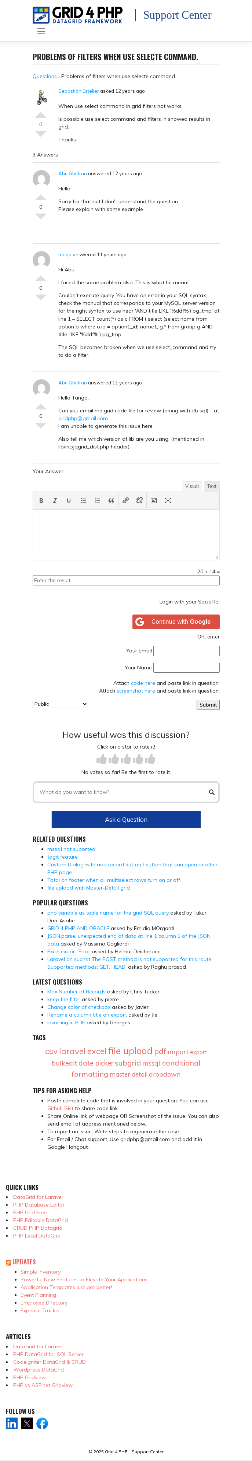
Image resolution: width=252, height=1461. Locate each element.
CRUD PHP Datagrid (37, 1228)
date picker (95, 1063)
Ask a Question (126, 819)
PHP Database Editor (39, 1204)
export (198, 1052)
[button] (41, 500)
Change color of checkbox (78, 1007)
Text (211, 486)
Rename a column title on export (87, 1014)
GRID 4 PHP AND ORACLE (78, 928)
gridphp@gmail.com (83, 418)
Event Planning (38, 1295)
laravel (72, 1051)
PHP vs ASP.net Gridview (43, 1385)
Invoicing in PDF (66, 1022)
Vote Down (41, 137)
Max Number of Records (76, 991)
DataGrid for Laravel (38, 1197)
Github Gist (60, 1108)
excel (97, 1051)
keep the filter (63, 999)
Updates (24, 1261)
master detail (128, 1074)
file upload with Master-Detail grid (88, 887)
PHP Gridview (29, 1377)
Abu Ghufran (72, 173)
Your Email (139, 650)
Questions (45, 76)
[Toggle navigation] (41, 31)
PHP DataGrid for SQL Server (48, 1354)
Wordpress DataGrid (38, 1369)
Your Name (138, 667)
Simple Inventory (41, 1271)
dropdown (164, 1074)
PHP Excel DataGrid (37, 1235)
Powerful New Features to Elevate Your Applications (84, 1279)
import (178, 1052)
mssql (151, 1063)
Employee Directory (44, 1302)
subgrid (128, 1062)
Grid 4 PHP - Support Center (134, 1451)
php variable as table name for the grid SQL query (108, 912)
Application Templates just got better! (66, 1287)
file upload (130, 1050)
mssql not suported (71, 849)
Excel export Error (68, 951)
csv (51, 1051)
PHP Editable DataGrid (40, 1220)
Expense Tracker (40, 1310)
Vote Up (41, 112)
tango (65, 254)
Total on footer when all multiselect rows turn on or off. (114, 880)
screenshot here (136, 690)
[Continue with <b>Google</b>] (176, 622)
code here (143, 683)
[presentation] (41, 500)
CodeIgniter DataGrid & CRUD (49, 1362)
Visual (192, 486)
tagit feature (62, 856)
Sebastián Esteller (78, 91)
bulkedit (64, 1063)
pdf (160, 1051)
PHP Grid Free (30, 1212)
